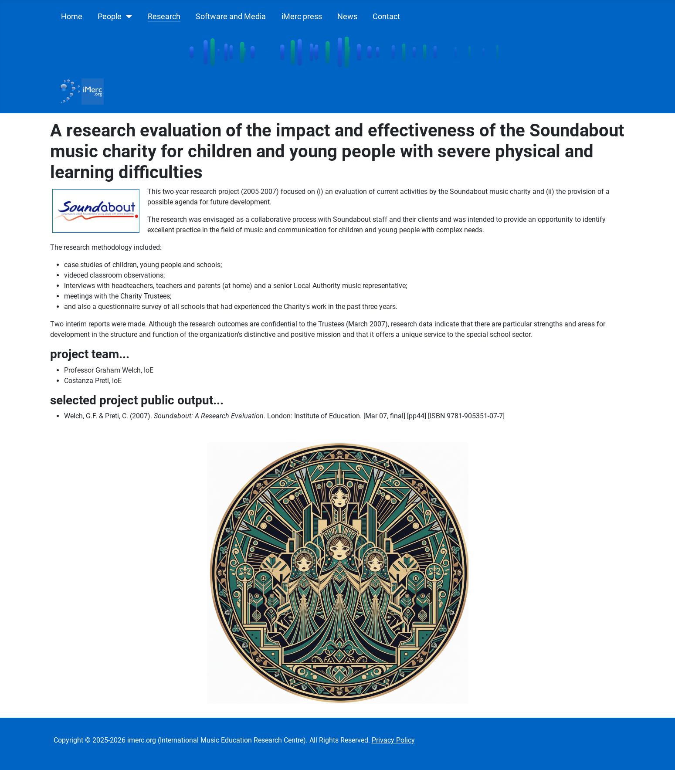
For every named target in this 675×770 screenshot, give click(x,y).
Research (164, 16)
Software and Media (231, 16)
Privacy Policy (393, 740)
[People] (127, 16)
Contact (386, 16)
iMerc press (302, 16)
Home (71, 16)
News (347, 16)
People (110, 16)
